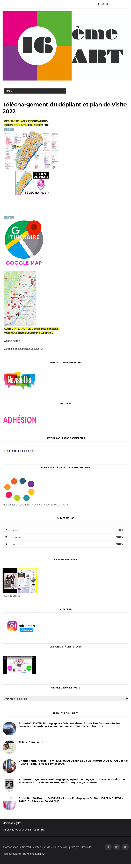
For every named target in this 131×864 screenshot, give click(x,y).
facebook (63, 530)
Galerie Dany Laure (31, 742)
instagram (63, 537)
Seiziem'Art (39, 853)
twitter (63, 544)
